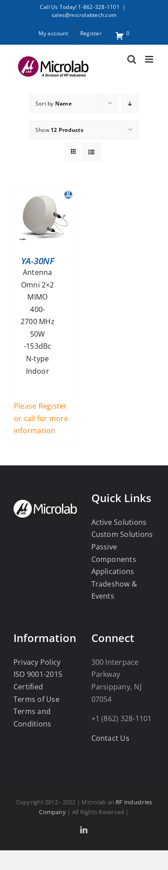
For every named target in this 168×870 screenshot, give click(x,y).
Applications (112, 571)
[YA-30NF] (44, 194)
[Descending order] (130, 103)
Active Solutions (119, 522)
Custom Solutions (122, 534)
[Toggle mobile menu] (150, 59)
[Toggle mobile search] (131, 59)
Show (59, 130)
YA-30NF (37, 261)
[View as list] (91, 151)
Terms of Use (36, 699)
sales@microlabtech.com (84, 15)
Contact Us (110, 738)
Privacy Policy (36, 662)
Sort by (53, 103)
